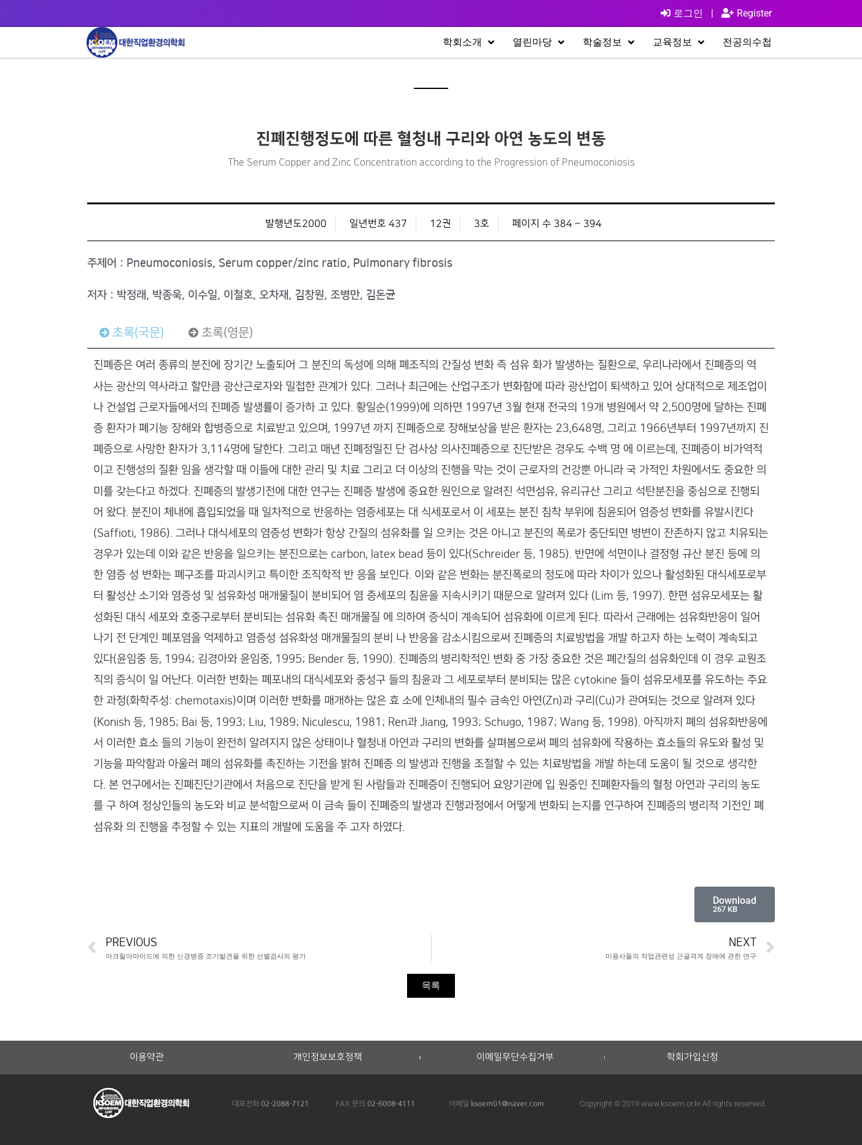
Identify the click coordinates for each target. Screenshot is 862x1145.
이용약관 (147, 1057)
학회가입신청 (692, 1057)
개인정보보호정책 (327, 1057)
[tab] (131, 332)
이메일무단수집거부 (515, 1057)
